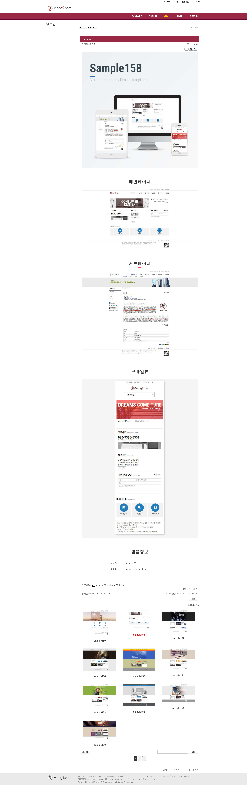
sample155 (139, 676)
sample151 (178, 708)
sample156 (100, 676)
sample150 (100, 744)
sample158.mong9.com (137, 568)
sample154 (178, 675)
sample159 (100, 640)
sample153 (100, 712)
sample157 (178, 638)
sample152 (139, 711)
